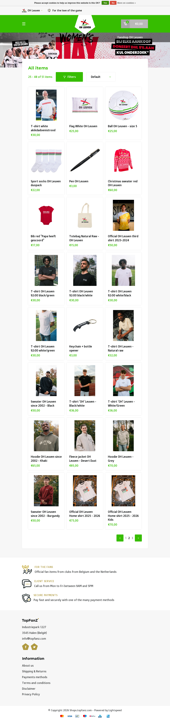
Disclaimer (29, 688)
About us (28, 665)
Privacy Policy (31, 694)
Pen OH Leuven (78, 181)
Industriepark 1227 (34, 627)
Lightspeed (115, 710)
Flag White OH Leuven (83, 126)
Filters (69, 77)
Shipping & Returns (34, 671)
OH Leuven (32, 10)
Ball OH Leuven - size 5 (122, 126)
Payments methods (34, 677)
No (113, 3)
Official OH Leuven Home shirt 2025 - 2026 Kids (123, 516)
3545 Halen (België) (34, 633)
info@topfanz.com (34, 638)
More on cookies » (126, 3)
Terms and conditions (36, 683)
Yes (105, 3)
